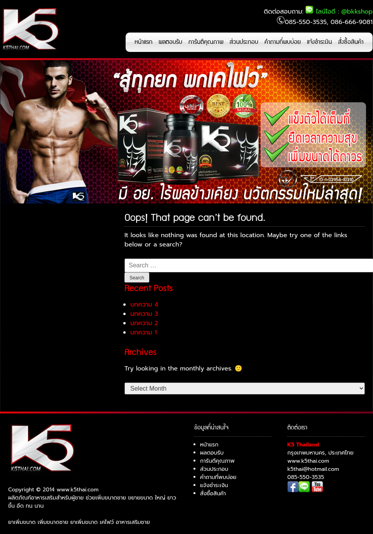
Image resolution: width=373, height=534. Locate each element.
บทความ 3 (144, 314)
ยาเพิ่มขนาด (22, 522)
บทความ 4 (144, 304)
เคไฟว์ (107, 522)
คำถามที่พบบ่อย (282, 42)
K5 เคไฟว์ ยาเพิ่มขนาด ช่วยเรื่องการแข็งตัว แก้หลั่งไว (29, 29)
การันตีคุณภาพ (205, 42)
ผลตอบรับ (170, 42)
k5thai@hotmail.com (313, 469)
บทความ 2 (144, 323)
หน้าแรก (143, 42)
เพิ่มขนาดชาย (53, 522)
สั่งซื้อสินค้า (351, 42)
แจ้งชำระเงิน (319, 42)
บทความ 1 (143, 332)
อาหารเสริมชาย (133, 522)
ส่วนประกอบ (244, 42)
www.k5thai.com (308, 461)
